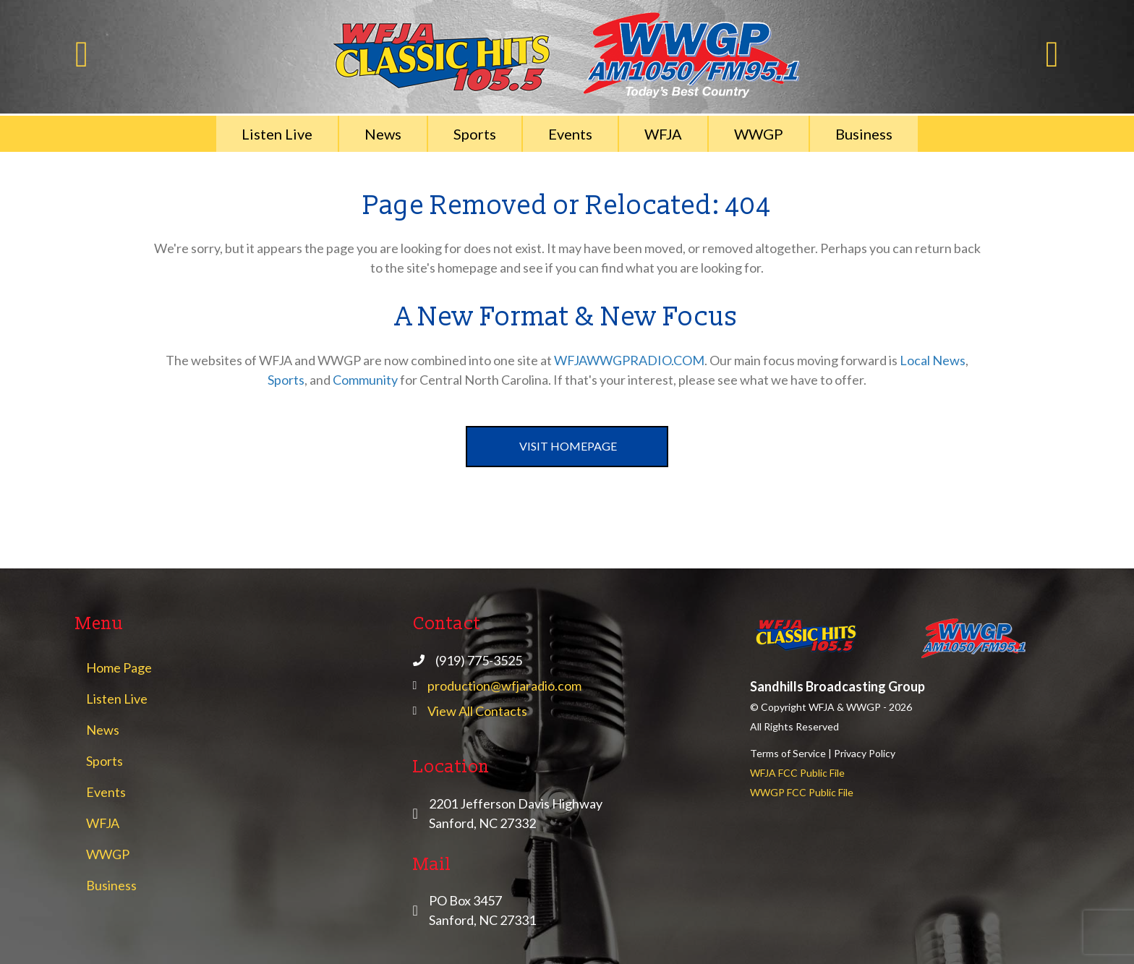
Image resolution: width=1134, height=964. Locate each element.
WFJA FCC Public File (797, 773)
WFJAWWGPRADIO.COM (629, 360)
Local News (932, 360)
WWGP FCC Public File (801, 792)
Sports (286, 380)
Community (365, 380)
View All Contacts (477, 711)
